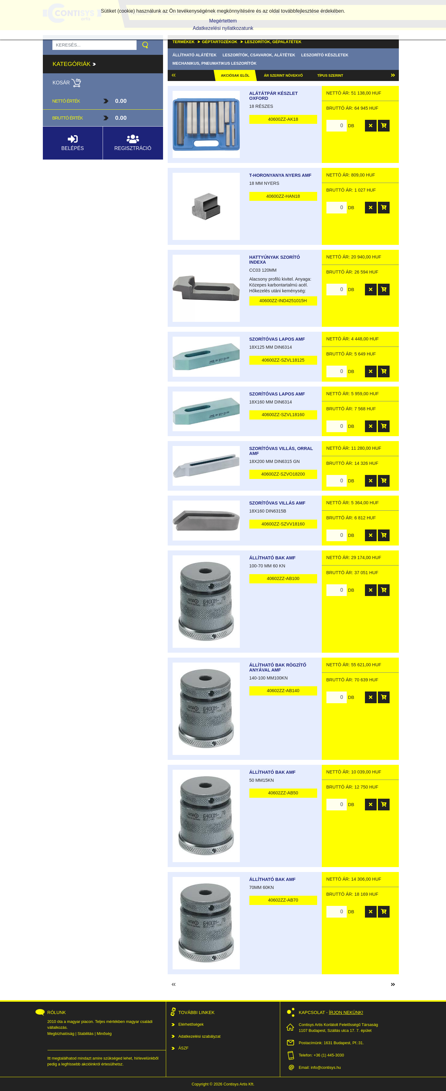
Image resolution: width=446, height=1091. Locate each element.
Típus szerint (330, 75)
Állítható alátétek (195, 55)
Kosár (67, 82)
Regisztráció (132, 142)
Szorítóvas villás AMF (277, 503)
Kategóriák (74, 64)
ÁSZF (183, 1048)
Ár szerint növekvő (283, 75)
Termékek (184, 41)
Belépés (72, 142)
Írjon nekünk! (346, 1012)
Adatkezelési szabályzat (199, 1036)
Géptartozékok (219, 41)
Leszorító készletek (324, 55)
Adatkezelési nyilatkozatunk (223, 28)
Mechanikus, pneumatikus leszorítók (215, 63)
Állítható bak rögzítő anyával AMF (277, 667)
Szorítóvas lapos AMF (277, 339)
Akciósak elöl (235, 75)
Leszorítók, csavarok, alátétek (259, 55)
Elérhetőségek (191, 1024)
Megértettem (223, 20)
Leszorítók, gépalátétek (273, 41)
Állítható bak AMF (272, 557)
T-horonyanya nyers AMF (280, 175)
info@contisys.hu (326, 1067)
